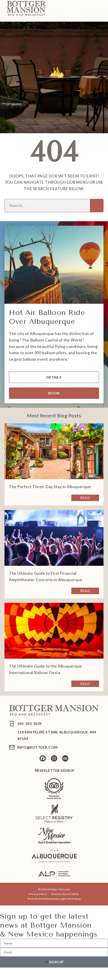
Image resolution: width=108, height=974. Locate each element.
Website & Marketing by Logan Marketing (54, 898)
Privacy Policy (38, 894)
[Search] (96, 205)
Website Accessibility (65, 894)
